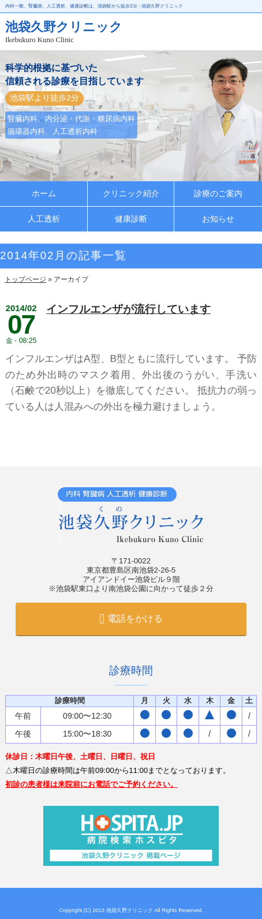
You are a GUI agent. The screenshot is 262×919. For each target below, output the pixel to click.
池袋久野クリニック (130, 910)
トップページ (25, 279)
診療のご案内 (218, 193)
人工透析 (44, 219)
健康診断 (131, 219)
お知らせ (218, 219)
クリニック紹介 (131, 193)
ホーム (44, 193)
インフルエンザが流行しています (128, 309)
